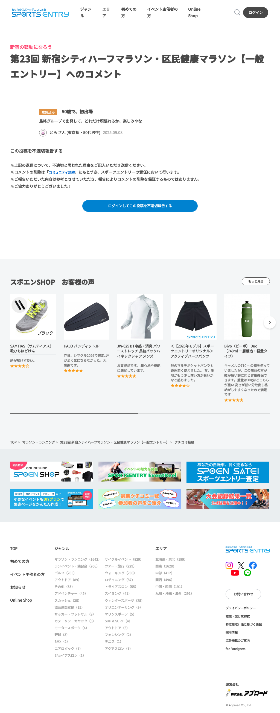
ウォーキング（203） (121, 575)
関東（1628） (165, 568)
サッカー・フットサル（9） (75, 616)
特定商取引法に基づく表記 (244, 627)
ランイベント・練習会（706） (77, 568)
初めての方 (19, 564)
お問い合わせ (243, 596)
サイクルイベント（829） (124, 561)
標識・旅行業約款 (238, 618)
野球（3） (61, 637)
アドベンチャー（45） (71, 596)
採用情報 (232, 635)
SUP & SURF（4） (118, 623)
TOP (13, 444)
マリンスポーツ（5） (120, 616)
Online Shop (21, 602)
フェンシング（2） (119, 637)
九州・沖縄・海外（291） (174, 596)
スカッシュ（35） (67, 603)
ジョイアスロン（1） (70, 657)
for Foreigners (235, 651)
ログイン (256, 13)
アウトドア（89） (67, 582)
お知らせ (17, 590)
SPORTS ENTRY (39, 13)
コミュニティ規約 (64, 173)
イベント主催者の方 (27, 577)
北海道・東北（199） (171, 561)
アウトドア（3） (117, 630)
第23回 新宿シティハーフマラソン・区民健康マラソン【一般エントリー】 (114, 444)
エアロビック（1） (68, 651)
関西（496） (164, 582)
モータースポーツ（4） (71, 630)
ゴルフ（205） (65, 575)
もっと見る (256, 283)
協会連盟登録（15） (69, 609)
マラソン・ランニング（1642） (77, 561)
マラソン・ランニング (38, 444)
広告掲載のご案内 (238, 643)
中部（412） (164, 575)
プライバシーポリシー (241, 610)
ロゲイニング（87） (120, 582)
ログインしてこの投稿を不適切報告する (140, 208)
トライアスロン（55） (121, 589)
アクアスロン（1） (119, 651)
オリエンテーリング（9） (124, 609)
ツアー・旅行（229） (120, 568)
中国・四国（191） (169, 589)
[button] (269, 325)
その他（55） (64, 589)
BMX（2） (62, 644)
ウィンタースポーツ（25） (124, 603)
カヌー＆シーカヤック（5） (75, 623)
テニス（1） (114, 644)
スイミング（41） (118, 596)
